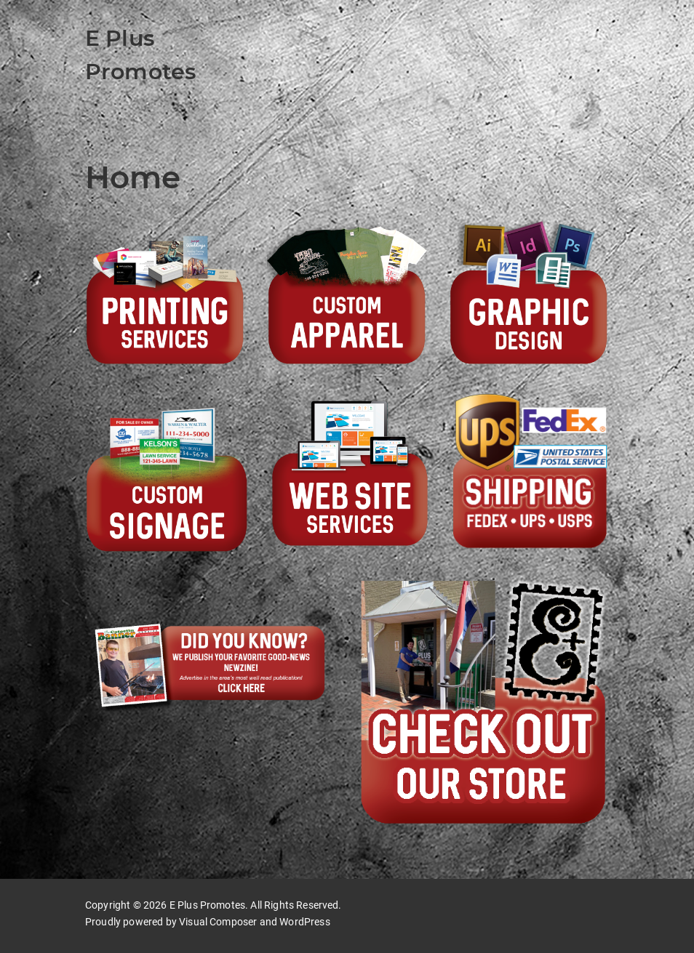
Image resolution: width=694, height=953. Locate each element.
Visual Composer (218, 922)
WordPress (304, 922)
